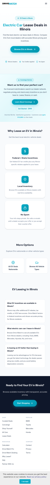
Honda (28, 432)
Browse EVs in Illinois (25, 49)
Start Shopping (25, 403)
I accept (25, 481)
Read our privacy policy (36, 477)
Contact (29, 445)
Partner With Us (8, 464)
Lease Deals (6, 436)
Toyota (28, 425)
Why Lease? (6, 456)
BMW (28, 421)
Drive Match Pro (8, 449)
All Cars (5, 432)
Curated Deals (7, 421)
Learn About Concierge (25, 102)
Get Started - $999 (25, 109)
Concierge (6, 425)
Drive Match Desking (9, 453)
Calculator (6, 445)
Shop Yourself (7, 428)
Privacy (28, 449)
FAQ (3, 460)
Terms (28, 453)
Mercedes (29, 428)
